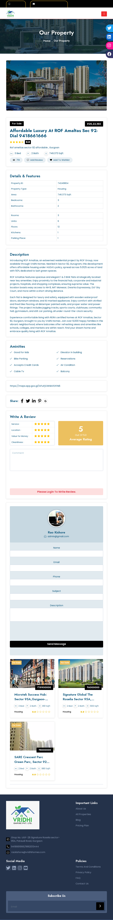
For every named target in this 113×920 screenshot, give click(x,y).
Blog (78, 820)
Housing (18, 712)
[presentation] (32, 479)
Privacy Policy (83, 872)
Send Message (56, 644)
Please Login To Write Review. (56, 492)
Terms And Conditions (88, 867)
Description (56, 605)
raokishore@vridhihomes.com (48, 7)
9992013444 (15, 7)
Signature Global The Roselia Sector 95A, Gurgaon (78, 697)
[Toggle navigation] (104, 13)
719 (16, 159)
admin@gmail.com (56, 536)
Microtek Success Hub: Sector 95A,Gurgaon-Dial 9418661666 (31, 697)
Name (56, 547)
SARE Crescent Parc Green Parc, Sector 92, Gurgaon (31, 759)
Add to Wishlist (60, 159)
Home (47, 41)
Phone (56, 576)
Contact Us (82, 884)
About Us (81, 809)
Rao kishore (56, 532)
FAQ (78, 878)
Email (56, 562)
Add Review (35, 159)
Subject (56, 591)
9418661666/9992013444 (22, 847)
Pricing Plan (82, 825)
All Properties (83, 814)
